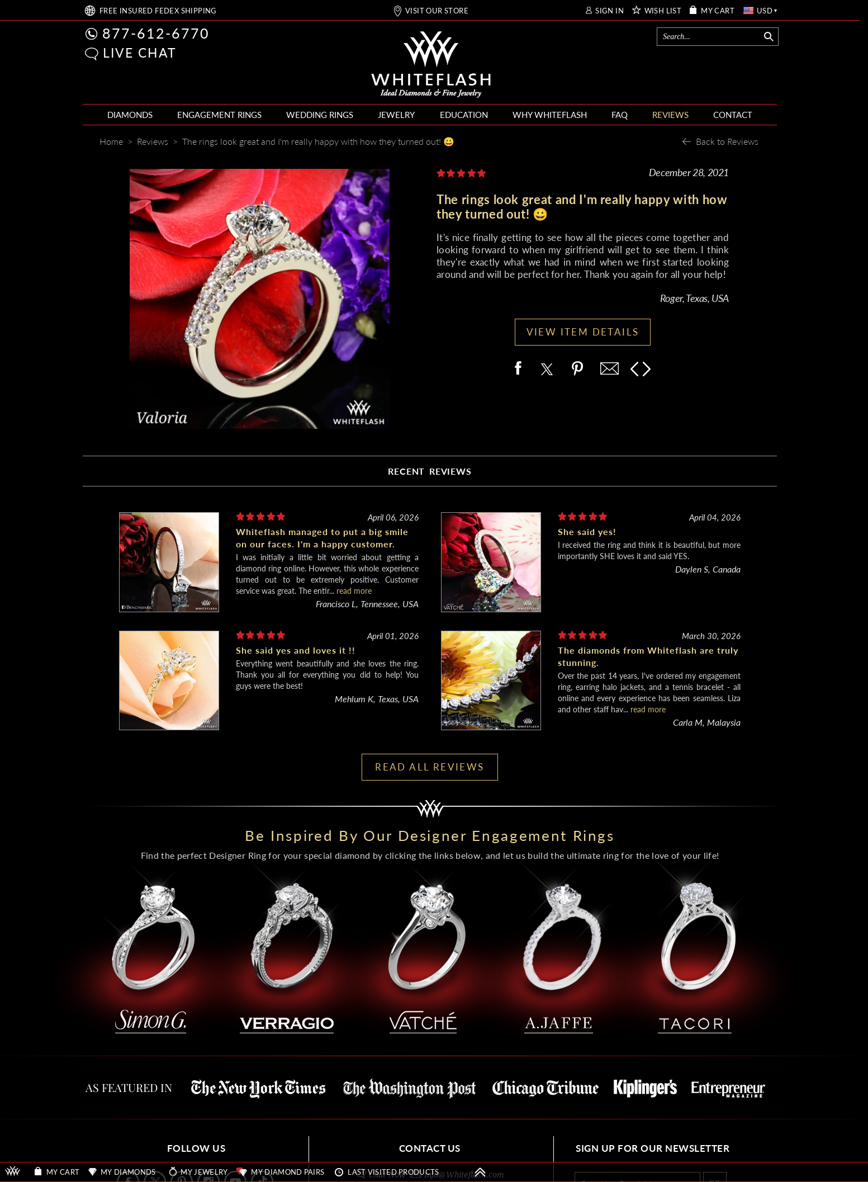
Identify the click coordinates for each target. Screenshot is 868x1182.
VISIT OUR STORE (436, 11)
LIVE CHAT (140, 52)
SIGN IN (609, 11)
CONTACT (732, 115)
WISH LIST (663, 11)
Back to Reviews (727, 141)
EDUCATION (464, 115)
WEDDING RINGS (319, 115)
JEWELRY (396, 115)
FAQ (619, 115)
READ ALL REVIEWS (429, 767)
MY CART (717, 11)
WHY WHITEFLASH (550, 115)
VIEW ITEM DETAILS (583, 332)
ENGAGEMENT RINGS (219, 115)
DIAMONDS (130, 115)
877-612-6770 (156, 33)
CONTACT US (430, 1148)
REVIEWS (670, 115)
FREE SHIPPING (158, 11)
